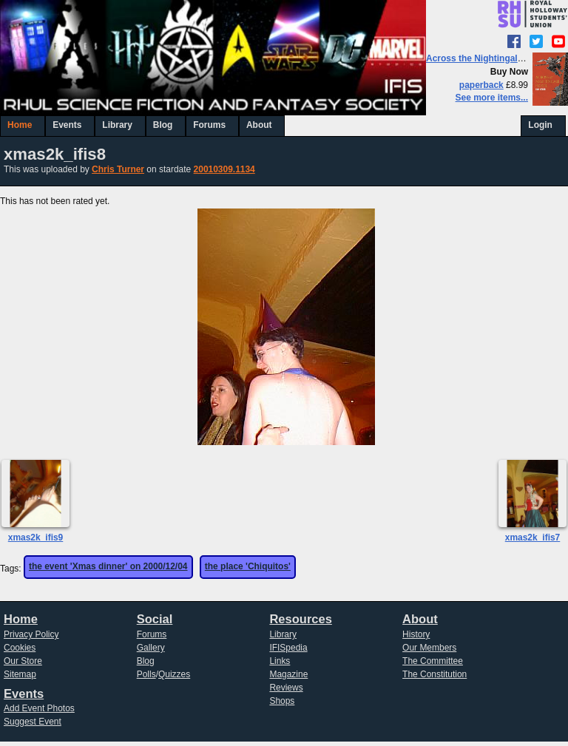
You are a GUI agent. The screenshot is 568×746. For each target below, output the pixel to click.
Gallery (151, 647)
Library (117, 125)
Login (540, 125)
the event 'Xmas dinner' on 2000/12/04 (108, 566)
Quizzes (174, 674)
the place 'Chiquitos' (248, 566)
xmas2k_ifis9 (36, 537)
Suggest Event (32, 721)
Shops (281, 701)
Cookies (20, 647)
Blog (163, 125)
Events (67, 125)
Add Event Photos (39, 708)
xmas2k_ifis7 (533, 537)
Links (279, 661)
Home (19, 125)
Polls (146, 674)
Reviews (285, 687)
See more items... (492, 97)
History (416, 634)
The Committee (432, 661)
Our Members (429, 647)
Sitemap (20, 674)
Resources (300, 619)
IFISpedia (288, 647)
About (259, 125)
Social (155, 619)
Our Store (23, 661)
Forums (209, 125)
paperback (481, 85)
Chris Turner (118, 169)
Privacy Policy (31, 634)
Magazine (288, 674)
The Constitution (434, 674)
